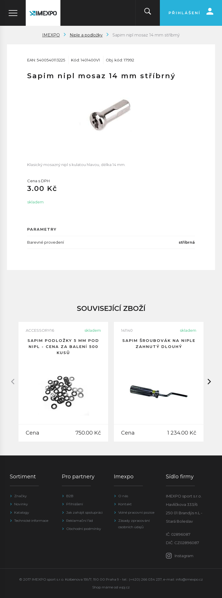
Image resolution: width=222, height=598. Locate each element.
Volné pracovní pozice (136, 512)
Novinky (21, 504)
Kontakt (125, 504)
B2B (69, 496)
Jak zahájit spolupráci (84, 512)
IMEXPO (51, 35)
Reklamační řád (79, 520)
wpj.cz (124, 587)
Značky (20, 496)
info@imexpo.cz (189, 579)
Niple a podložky (86, 35)
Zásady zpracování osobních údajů (134, 523)
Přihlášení (74, 504)
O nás (123, 496)
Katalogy (21, 512)
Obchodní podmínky (83, 528)
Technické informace (31, 520)
